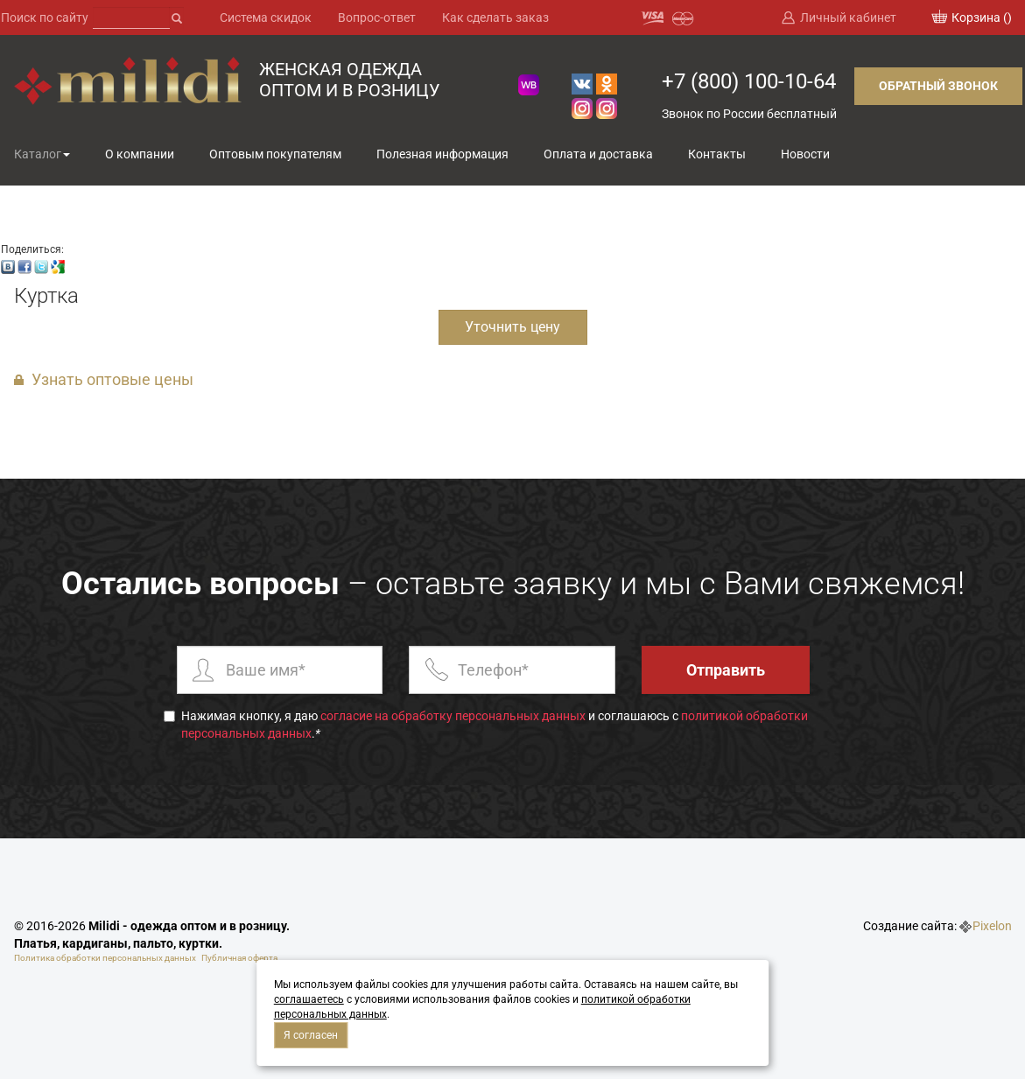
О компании (139, 154)
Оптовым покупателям (275, 154)
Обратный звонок (938, 86)
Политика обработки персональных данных (105, 958)
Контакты (717, 154)
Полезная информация (442, 154)
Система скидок (266, 18)
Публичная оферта (239, 958)
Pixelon (992, 926)
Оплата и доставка (598, 154)
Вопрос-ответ (377, 18)
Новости (805, 154)
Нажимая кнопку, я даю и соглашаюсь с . (486, 724)
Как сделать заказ (495, 18)
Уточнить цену (512, 327)
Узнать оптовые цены (112, 379)
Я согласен (311, 1035)
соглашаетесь (309, 999)
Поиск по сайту (44, 18)
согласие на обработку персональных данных (453, 716)
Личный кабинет (848, 18)
